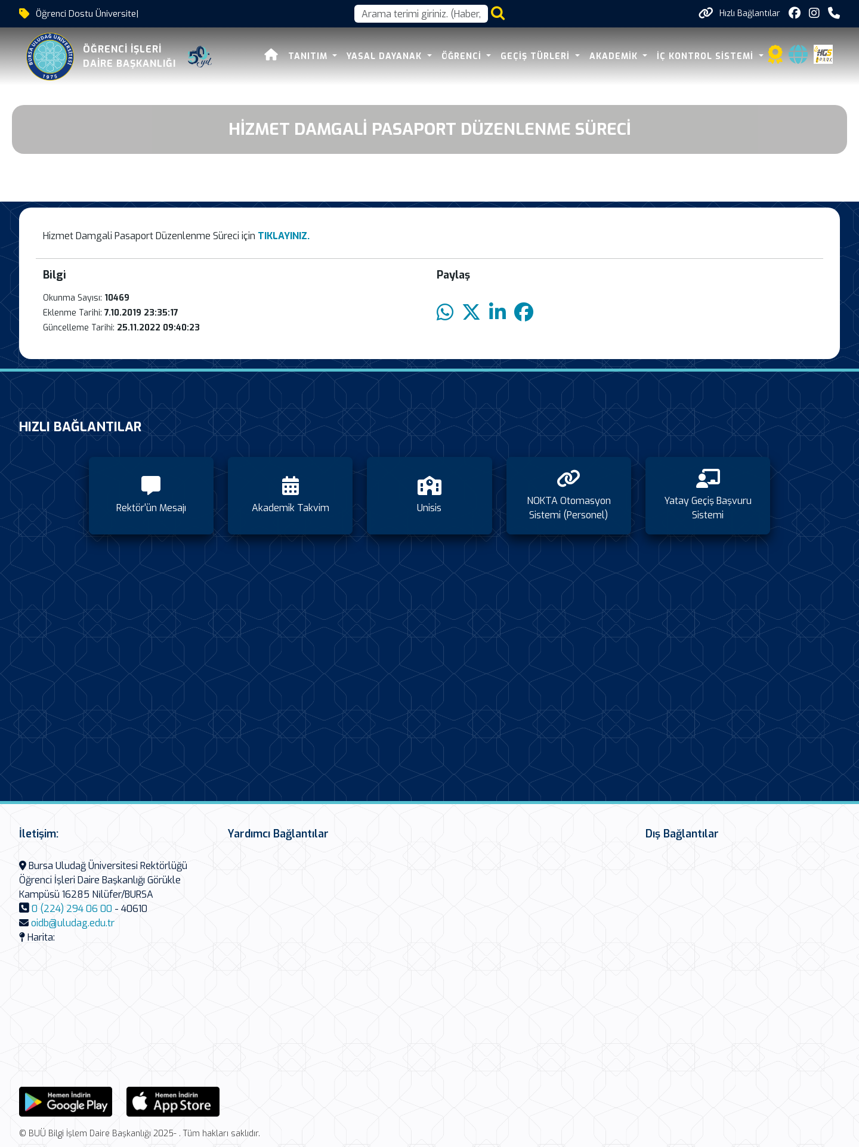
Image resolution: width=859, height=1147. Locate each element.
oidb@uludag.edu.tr (73, 923)
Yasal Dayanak (386, 56)
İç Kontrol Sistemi (706, 56)
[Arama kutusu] (421, 14)
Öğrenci (462, 56)
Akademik (615, 56)
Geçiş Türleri (536, 56)
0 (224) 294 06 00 (72, 908)
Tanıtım (309, 56)
